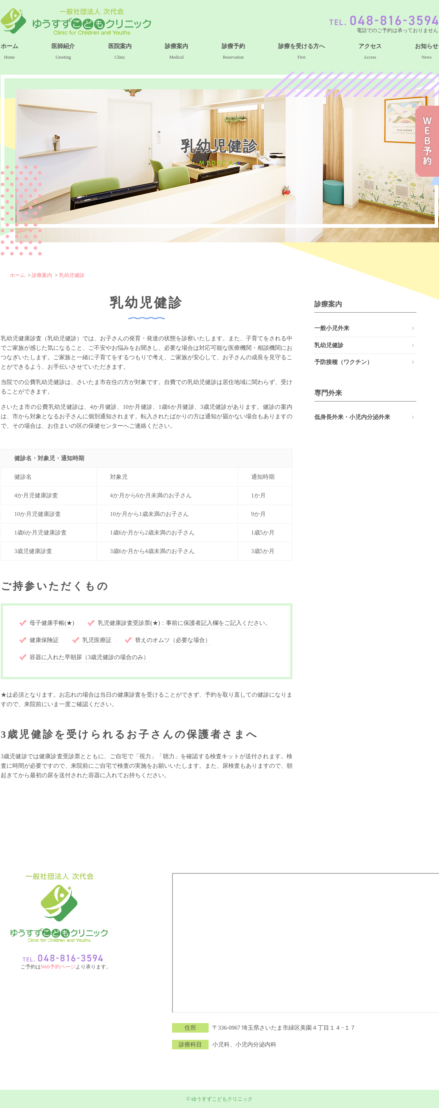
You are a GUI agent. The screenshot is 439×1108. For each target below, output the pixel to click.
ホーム (17, 275)
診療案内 (42, 275)
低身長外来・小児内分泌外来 (352, 417)
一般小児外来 (331, 328)
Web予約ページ (58, 967)
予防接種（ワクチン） (343, 362)
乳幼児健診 (72, 275)
